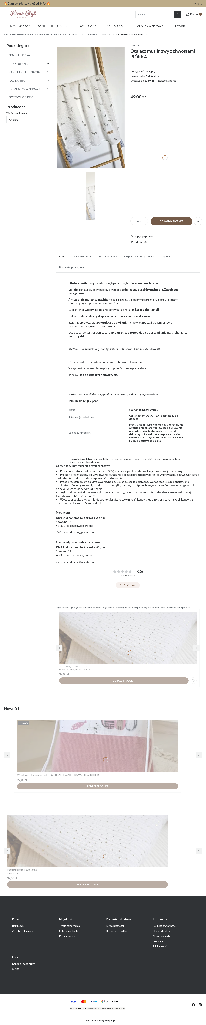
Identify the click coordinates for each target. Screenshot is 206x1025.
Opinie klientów (161, 930)
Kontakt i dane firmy (23, 963)
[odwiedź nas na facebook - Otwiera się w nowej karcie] (193, 1005)
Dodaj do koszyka (171, 221)
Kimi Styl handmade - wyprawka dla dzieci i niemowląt (26, 34)
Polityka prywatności (164, 925)
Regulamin (18, 925)
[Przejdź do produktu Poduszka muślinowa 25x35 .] (128, 638)
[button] (177, 14)
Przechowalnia (67, 935)
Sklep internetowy (100, 1020)
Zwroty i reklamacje (23, 930)
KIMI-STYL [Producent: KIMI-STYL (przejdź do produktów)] (136, 45)
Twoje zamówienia (69, 925)
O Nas (15, 968)
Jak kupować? (160, 945)
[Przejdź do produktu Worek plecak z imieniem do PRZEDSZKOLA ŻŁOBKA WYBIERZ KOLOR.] (97, 746)
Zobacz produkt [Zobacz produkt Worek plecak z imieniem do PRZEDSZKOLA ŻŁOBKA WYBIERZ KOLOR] (97, 786)
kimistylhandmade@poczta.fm (75, 532)
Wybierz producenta (16, 113)
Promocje (158, 940)
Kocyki (74, 34)
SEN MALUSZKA (60, 34)
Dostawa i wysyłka (116, 930)
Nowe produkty (161, 935)
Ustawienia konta (68, 930)
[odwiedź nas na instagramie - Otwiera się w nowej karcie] (200, 1005)
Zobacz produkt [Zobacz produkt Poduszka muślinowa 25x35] (124, 680)
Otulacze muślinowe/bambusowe (95, 34)
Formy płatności (115, 925)
